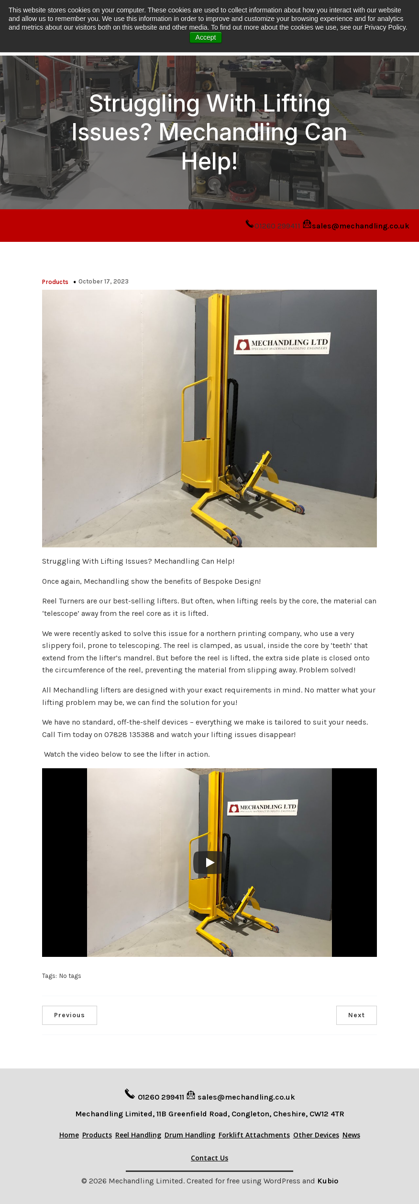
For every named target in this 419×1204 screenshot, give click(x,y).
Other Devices (316, 1132)
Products (55, 280)
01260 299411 (161, 1095)
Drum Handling (190, 1132)
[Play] (209, 860)
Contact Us (209, 1155)
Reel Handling (138, 1132)
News (351, 1132)
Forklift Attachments (254, 1132)
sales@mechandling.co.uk (360, 223)
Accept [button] (206, 37)
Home (69, 1132)
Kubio (327, 1178)
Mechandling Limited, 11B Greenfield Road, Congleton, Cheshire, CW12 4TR (209, 1111)
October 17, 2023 (103, 279)
